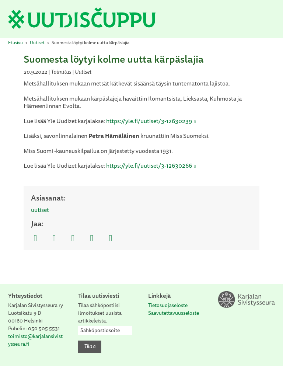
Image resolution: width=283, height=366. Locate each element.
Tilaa (90, 346)
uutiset (40, 210)
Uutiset (37, 42)
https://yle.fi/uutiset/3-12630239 (149, 121)
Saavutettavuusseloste (173, 313)
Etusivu (15, 42)
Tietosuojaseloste (168, 305)
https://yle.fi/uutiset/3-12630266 (149, 165)
